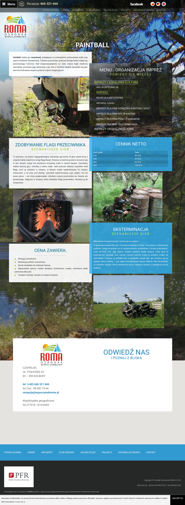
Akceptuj (177, 498)
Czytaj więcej (20, 502)
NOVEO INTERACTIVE (157, 485)
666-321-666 (49, 3)
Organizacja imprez (138, 69)
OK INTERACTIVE (174, 485)
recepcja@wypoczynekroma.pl (66, 384)
